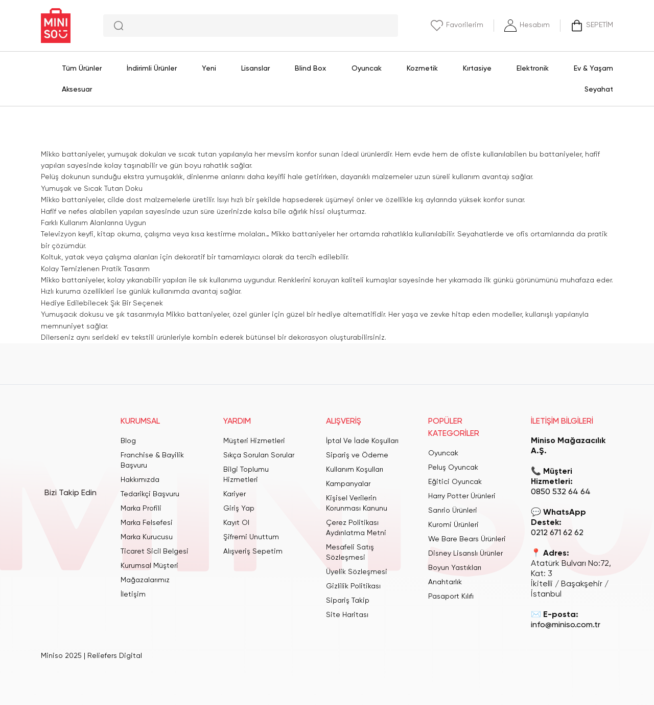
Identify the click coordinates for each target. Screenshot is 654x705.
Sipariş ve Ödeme (357, 455)
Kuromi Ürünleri (453, 524)
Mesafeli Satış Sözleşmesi (350, 552)
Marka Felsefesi (147, 522)
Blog (128, 441)
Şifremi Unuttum (251, 537)
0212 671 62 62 (557, 533)
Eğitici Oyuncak (455, 482)
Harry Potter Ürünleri (462, 496)
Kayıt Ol (236, 522)
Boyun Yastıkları (454, 567)
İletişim (133, 594)
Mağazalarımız (145, 580)
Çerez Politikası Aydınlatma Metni (356, 528)
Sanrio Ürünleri (452, 510)
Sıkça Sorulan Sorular (258, 455)
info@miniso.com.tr (565, 625)
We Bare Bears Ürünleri (467, 539)
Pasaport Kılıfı (451, 596)
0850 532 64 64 (561, 492)
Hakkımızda (140, 479)
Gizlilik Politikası (353, 586)
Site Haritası (347, 615)
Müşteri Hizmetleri (254, 441)
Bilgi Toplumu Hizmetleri (246, 474)
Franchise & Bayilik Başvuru (152, 460)
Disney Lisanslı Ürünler (465, 553)
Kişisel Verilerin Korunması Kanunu (356, 503)
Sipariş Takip (347, 600)
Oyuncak (443, 453)
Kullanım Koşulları (354, 469)
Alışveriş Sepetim (253, 551)
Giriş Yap (238, 508)
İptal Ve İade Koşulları (362, 441)
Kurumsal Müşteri (149, 565)
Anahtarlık (445, 582)
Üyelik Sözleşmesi (356, 572)
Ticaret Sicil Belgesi (155, 551)
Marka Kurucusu (147, 537)
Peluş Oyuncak (453, 467)
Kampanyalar (348, 484)
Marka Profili (141, 508)
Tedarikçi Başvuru (150, 494)
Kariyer (234, 494)
